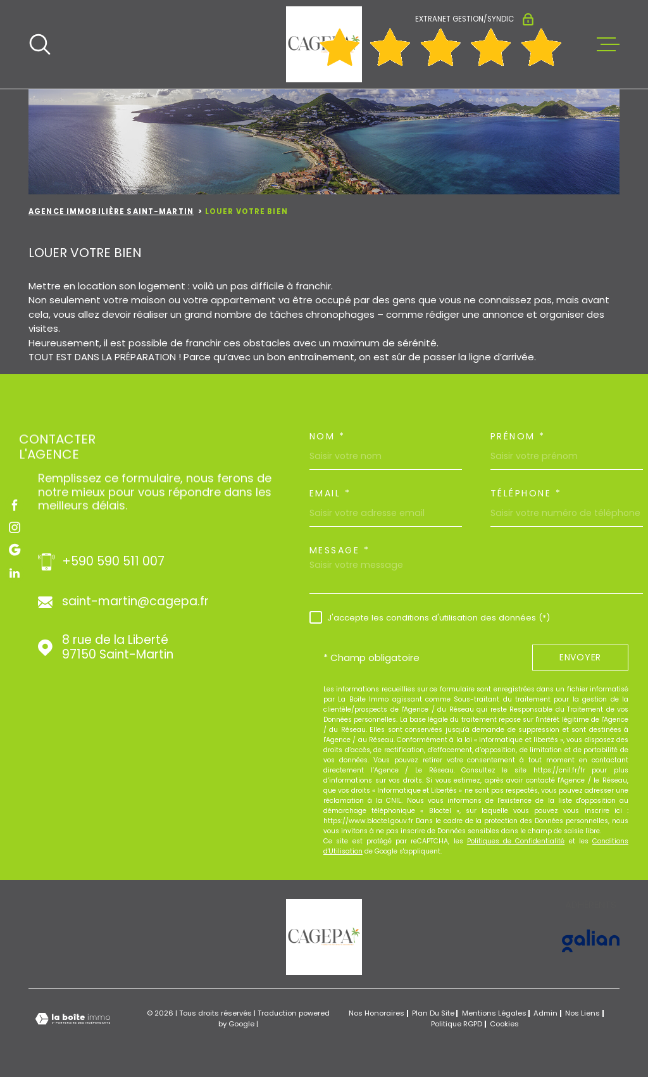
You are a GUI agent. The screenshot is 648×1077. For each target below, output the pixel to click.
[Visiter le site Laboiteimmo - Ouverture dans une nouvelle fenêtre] (72, 1019)
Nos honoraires (376, 1013)
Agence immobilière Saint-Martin (111, 211)
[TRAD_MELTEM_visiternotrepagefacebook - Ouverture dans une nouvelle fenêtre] (14, 504)
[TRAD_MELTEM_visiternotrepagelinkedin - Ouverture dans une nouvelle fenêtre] (14, 573)
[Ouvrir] (39, 44)
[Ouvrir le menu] (608, 44)
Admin (545, 1013)
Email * (330, 493)
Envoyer (580, 658)
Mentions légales (494, 1013)
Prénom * (517, 436)
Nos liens (582, 1013)
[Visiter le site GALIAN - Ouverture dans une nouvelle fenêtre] (591, 940)
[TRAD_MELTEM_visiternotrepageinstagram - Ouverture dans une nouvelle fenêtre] (14, 527)
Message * (339, 550)
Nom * (327, 436)
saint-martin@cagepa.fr (135, 602)
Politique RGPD (456, 1024)
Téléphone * (526, 493)
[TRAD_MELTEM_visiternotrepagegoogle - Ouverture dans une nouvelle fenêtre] (14, 550)
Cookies (504, 1024)
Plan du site (433, 1013)
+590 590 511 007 (113, 562)
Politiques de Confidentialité (516, 841)
